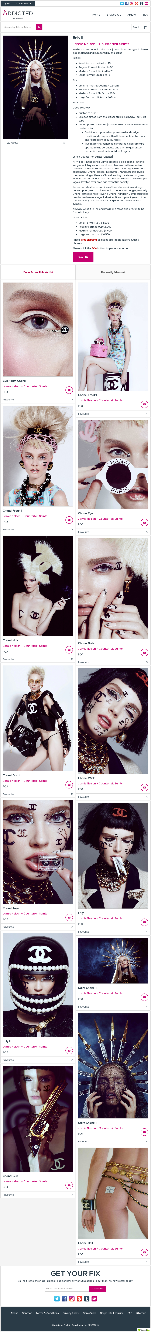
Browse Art (114, 14)
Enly (81, 913)
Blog (145, 14)
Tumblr (141, 3)
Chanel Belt (85, 1243)
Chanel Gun (10, 1176)
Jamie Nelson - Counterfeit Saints (101, 44)
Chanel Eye (85, 514)
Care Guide (89, 1313)
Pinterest (136, 3)
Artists (131, 14)
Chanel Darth (12, 776)
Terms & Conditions (47, 1313)
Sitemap (141, 1313)
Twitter (122, 3)
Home (96, 14)
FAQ (129, 1313)
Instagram (131, 3)
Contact (146, 3)
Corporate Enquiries (111, 1313)
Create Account (24, 3)
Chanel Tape (11, 908)
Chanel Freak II (13, 511)
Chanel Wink (86, 778)
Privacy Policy (71, 1313)
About (14, 1313)
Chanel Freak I (87, 395)
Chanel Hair (10, 641)
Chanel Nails (86, 643)
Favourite (35, 143)
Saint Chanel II (87, 1123)
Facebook (126, 3)
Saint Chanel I (87, 988)
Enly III (7, 1041)
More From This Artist (38, 273)
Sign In (7, 3)
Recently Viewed (113, 273)
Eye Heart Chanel (14, 381)
